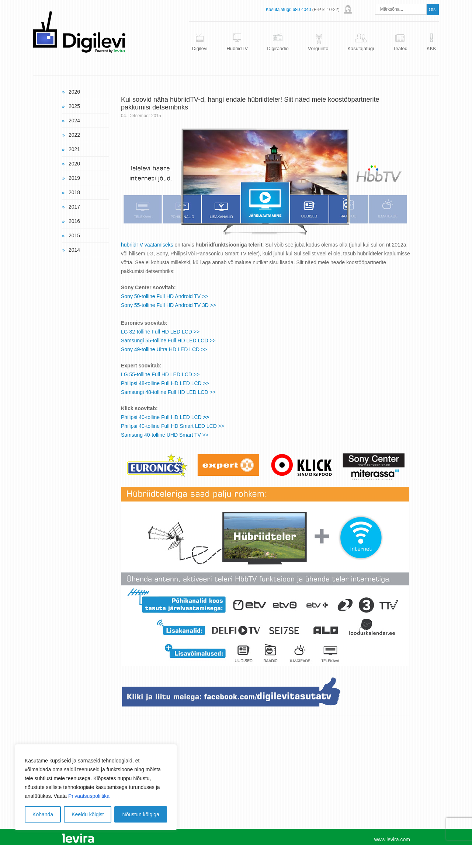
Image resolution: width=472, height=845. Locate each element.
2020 (74, 164)
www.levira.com (392, 839)
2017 (74, 207)
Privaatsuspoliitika (89, 796)
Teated (400, 48)
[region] (96, 787)
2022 (74, 135)
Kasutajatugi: (278, 9)
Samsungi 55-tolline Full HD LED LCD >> (168, 340)
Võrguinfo (318, 48)
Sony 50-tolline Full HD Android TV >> (164, 296)
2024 (74, 120)
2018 (74, 192)
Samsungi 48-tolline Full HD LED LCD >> (168, 392)
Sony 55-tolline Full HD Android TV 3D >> (168, 305)
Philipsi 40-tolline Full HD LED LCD (165, 417)
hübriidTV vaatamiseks (147, 245)
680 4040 (301, 9)
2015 (74, 235)
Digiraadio (278, 48)
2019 (74, 178)
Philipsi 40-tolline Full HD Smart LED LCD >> (172, 426)
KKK (431, 48)
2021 (74, 149)
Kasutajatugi (360, 48)
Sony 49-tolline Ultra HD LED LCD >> (164, 349)
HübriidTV (237, 48)
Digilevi (199, 48)
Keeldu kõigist (88, 814)
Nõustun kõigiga (140, 814)
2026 (74, 92)
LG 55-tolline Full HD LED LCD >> (160, 374)
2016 (74, 221)
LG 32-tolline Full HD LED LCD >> (160, 332)
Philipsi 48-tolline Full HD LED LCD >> (165, 383)
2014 (74, 250)
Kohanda (42, 814)
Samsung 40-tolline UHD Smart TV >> (164, 435)
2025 (74, 106)
